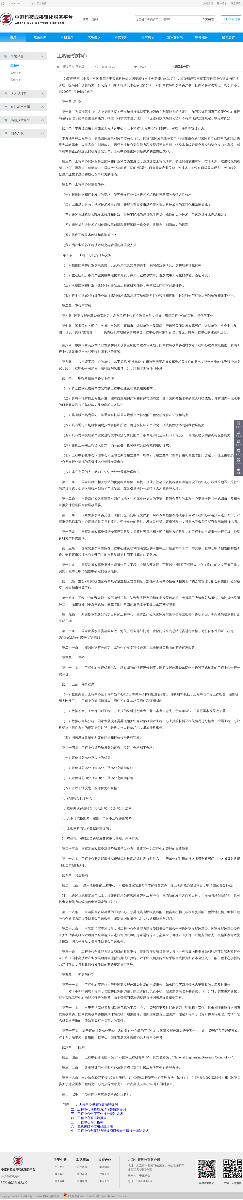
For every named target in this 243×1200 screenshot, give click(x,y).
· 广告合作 (103, 1174)
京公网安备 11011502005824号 (81, 1196)
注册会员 (208, 3)
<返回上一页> (181, 66)
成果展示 (93, 37)
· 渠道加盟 (103, 1167)
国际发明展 (175, 37)
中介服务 (201, 37)
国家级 (14, 65)
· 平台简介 (59, 1167)
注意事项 (236, 3)
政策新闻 (40, 37)
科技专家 (120, 37)
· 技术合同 (81, 1174)
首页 (13, 37)
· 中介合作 (103, 1181)
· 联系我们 (59, 1174)
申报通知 (67, 37)
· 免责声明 (59, 1181)
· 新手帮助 (81, 1167)
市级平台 (16, 80)
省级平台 (16, 72)
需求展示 (147, 37)
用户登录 (222, 3)
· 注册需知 (81, 1181)
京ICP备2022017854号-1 (114, 1196)
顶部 (239, 473)
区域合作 (228, 37)
